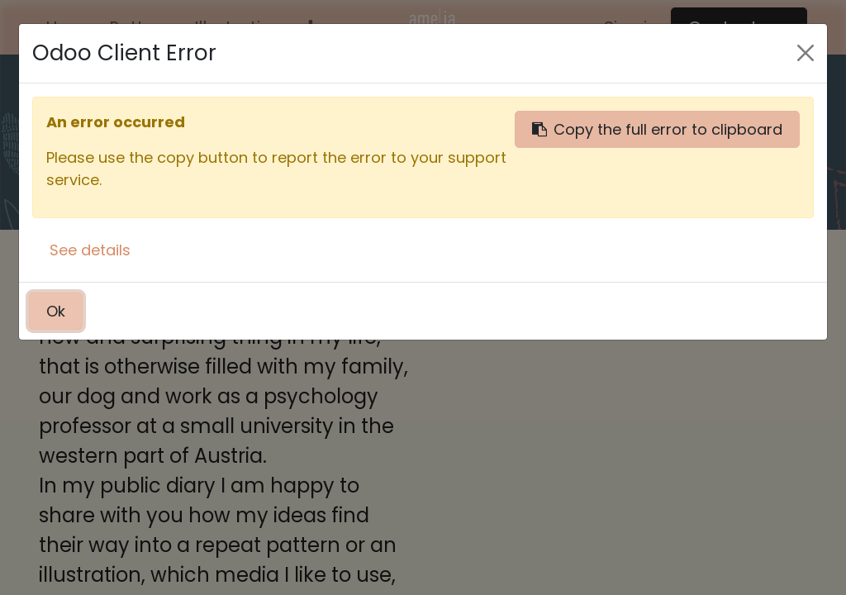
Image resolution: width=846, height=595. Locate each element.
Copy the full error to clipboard (657, 129)
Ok (55, 311)
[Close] (805, 53)
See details (90, 250)
